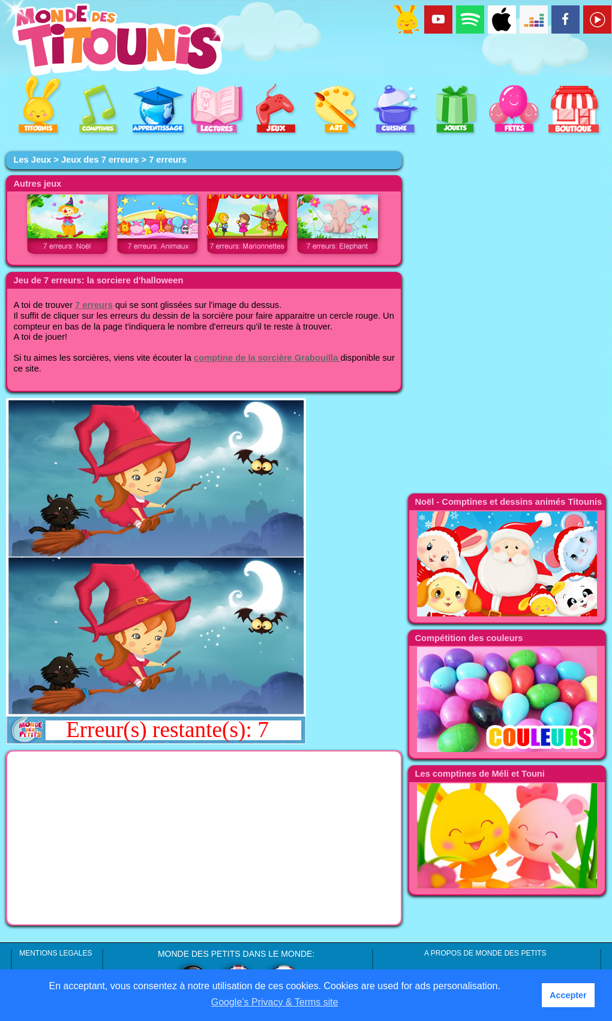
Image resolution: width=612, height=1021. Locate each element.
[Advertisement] (204, 838)
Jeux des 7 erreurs (100, 159)
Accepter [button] (568, 995)
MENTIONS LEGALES (55, 953)
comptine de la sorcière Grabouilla (267, 358)
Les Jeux (32, 159)
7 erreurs (94, 305)
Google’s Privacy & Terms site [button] (274, 1002)
